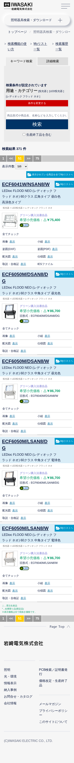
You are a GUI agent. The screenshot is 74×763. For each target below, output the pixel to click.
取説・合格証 (10, 264)
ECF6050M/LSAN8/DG (25, 445)
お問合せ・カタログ (18, 696)
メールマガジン (50, 704)
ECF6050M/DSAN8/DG (25, 278)
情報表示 (10, 683)
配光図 (6, 256)
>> (28, 158)
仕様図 (41, 256)
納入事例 (10, 689)
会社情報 (10, 703)
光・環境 (10, 676)
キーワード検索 (21, 61)
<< (11, 158)
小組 (40, 241)
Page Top (57, 626)
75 (37, 158)
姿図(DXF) (8, 249)
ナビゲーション (33, 20)
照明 (7, 669)
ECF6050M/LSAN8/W (25, 528)
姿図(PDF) (44, 249)
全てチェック (10, 234)
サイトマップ (65, 6)
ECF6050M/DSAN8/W (25, 361)
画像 (5, 241)
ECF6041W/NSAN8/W (26, 184)
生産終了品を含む (39, 134)
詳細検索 (52, 61)
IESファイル (45, 264)
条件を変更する (37, 103)
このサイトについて (53, 721)
